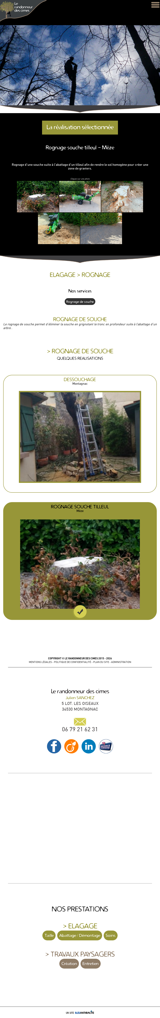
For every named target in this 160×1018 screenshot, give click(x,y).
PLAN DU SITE (101, 662)
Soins (110, 935)
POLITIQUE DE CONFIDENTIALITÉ (72, 662)
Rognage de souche (80, 302)
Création (69, 963)
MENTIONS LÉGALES (40, 662)
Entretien (90, 963)
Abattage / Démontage (79, 935)
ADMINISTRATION (121, 662)
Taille (49, 935)
